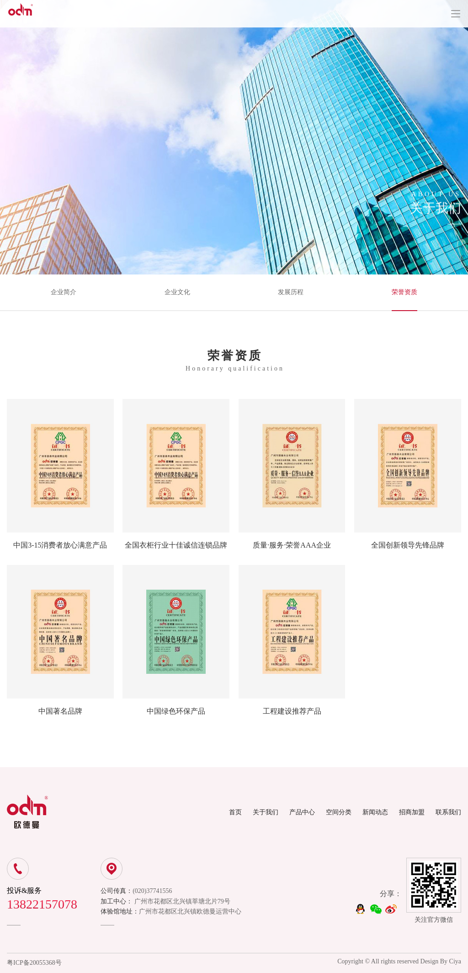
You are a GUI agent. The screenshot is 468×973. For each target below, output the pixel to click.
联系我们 (448, 812)
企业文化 (177, 292)
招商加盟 (412, 812)
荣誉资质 (404, 292)
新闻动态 (375, 812)
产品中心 (302, 812)
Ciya (455, 961)
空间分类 (338, 812)
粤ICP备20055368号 (34, 962)
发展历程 (290, 292)
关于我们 (265, 812)
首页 (235, 812)
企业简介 (63, 292)
